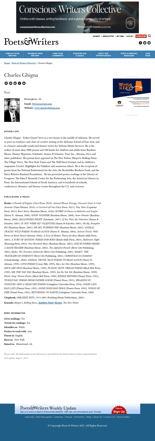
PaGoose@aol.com (42, 104)
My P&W (120, 36)
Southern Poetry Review (50, 302)
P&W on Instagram (149, 43)
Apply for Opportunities (103, 54)
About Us (98, 417)
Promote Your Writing (35, 54)
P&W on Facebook (140, 43)
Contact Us (110, 417)
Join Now (147, 54)
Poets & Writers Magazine (129, 54)
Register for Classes (79, 54)
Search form (149, 35)
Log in (130, 36)
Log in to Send (10, 83)
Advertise (59, 417)
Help (89, 417)
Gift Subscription (44, 417)
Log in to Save (15, 83)
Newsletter (108, 36)
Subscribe (141, 36)
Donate (96, 36)
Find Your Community (58, 54)
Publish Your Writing (12, 54)
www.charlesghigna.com (47, 108)
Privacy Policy (123, 417)
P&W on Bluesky (145, 43)
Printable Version (6, 83)
